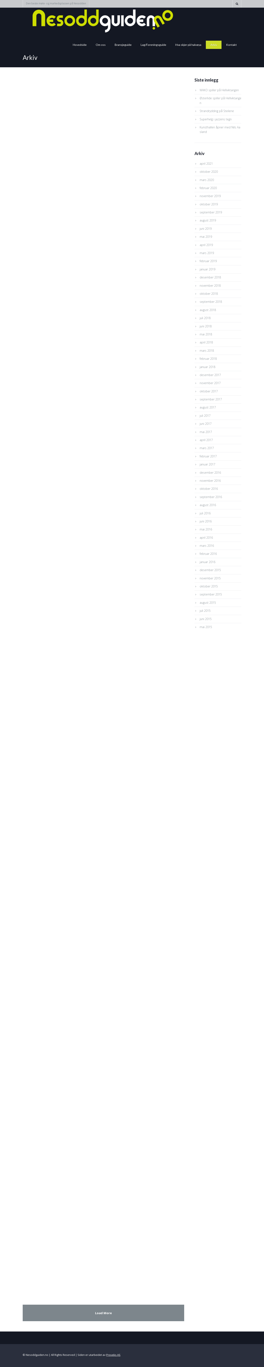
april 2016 (206, 538)
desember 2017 (210, 375)
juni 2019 (206, 229)
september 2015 (211, 594)
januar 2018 (207, 367)
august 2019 (208, 220)
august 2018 (208, 310)
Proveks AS (113, 1355)
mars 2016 (207, 546)
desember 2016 (210, 473)
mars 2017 (207, 448)
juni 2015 (206, 619)
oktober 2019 (209, 204)
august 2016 (208, 505)
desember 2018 (210, 277)
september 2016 (211, 497)
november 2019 (210, 196)
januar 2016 (207, 562)
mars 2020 (207, 180)
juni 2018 (206, 326)
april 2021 (206, 164)
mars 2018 (207, 351)
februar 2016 (208, 554)
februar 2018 (208, 359)
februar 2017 (208, 456)
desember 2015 (210, 570)
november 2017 (210, 383)
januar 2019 (207, 269)
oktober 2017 (209, 391)
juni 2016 (206, 521)
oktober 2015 (209, 586)
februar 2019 (208, 261)
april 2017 (206, 440)
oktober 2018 (209, 294)
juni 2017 (206, 424)
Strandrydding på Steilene (217, 111)
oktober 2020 (209, 172)
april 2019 (206, 245)
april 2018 (206, 342)
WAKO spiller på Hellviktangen (219, 90)
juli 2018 (205, 318)
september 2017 (211, 399)
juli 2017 (205, 416)
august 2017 (208, 407)
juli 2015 (205, 611)
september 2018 (211, 302)
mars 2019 (207, 253)
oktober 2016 (209, 489)
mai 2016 (206, 529)
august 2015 (208, 603)
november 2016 (210, 481)
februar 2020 (208, 188)
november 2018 (210, 286)
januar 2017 (207, 464)
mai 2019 (206, 237)
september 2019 (211, 212)
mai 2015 (206, 627)
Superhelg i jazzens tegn (216, 119)
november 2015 (210, 578)
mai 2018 (206, 334)
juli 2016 (205, 513)
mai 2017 (206, 432)
